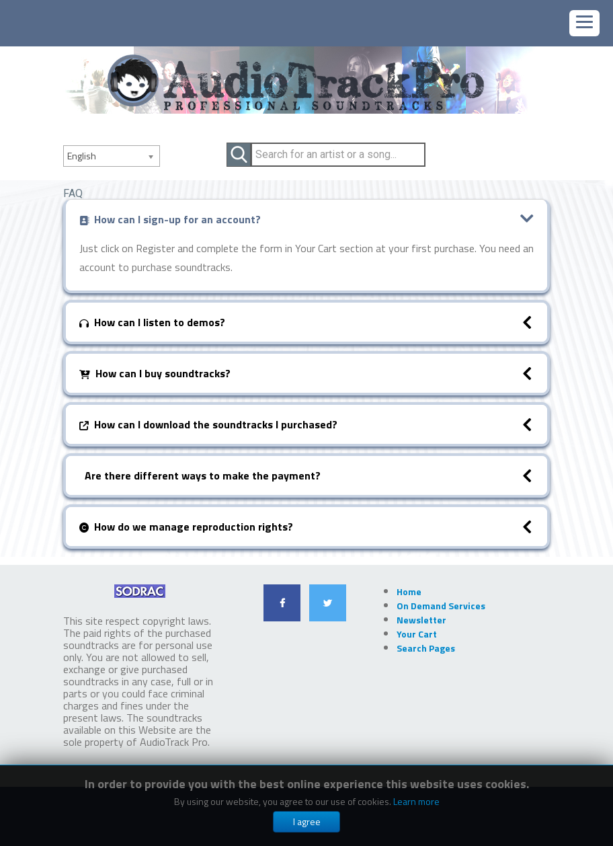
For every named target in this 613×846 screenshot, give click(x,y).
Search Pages (426, 648)
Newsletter (421, 620)
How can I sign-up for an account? (170, 219)
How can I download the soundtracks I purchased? (208, 424)
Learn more (416, 831)
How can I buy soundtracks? (155, 373)
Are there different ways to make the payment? (201, 475)
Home (409, 591)
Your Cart (417, 634)
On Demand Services (441, 606)
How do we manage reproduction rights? (186, 526)
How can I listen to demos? (152, 322)
